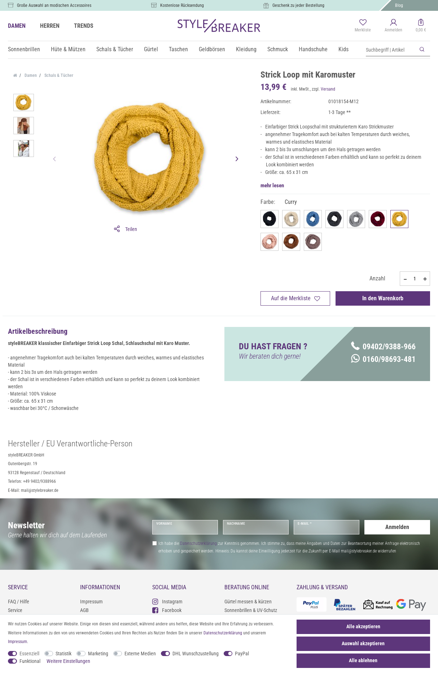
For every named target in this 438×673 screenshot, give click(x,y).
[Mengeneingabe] (414, 278)
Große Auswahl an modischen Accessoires (54, 5)
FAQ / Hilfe (18, 601)
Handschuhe (313, 49)
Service (15, 610)
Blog (399, 5)
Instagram (167, 601)
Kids (343, 49)
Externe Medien (140, 653)
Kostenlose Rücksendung (182, 5)
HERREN (50, 25)
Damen (30, 75)
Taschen (178, 49)
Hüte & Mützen (68, 49)
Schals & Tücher (114, 49)
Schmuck (277, 49)
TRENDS (83, 25)
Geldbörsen (212, 49)
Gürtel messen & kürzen (248, 601)
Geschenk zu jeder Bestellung (298, 5)
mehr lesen (272, 185)
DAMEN (17, 25)
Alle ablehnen (363, 660)
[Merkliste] (363, 26)
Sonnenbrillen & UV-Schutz (250, 610)
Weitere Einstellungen (68, 661)
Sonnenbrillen (24, 49)
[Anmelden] (393, 26)
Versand (328, 89)
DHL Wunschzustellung (195, 653)
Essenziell (29, 653)
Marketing (98, 653)
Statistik (63, 653)
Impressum (91, 601)
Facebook (166, 610)
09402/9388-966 (383, 346)
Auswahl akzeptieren (363, 643)
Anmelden (397, 527)
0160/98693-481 (383, 359)
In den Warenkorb (382, 298)
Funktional (29, 661)
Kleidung (246, 49)
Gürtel (151, 49)
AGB (84, 610)
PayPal (242, 653)
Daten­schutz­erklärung (222, 632)
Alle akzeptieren (363, 626)
